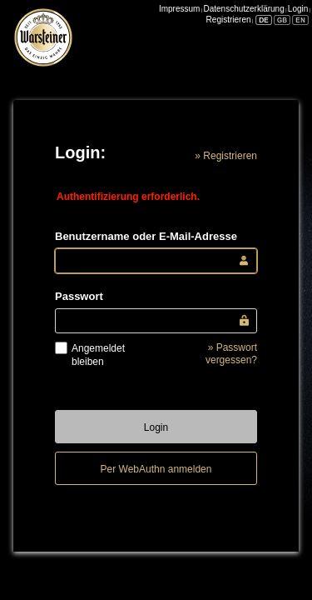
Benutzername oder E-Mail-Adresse (146, 236)
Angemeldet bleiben (98, 355)
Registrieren (228, 19)
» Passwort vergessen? (231, 354)
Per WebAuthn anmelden (156, 469)
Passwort (79, 296)
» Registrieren (226, 156)
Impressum (179, 8)
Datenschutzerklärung (243, 8)
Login (298, 8)
